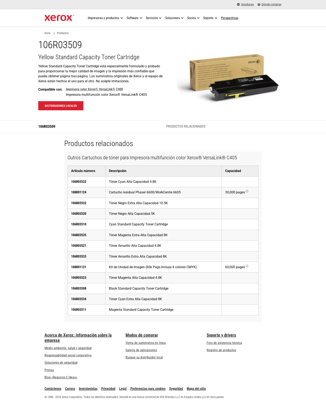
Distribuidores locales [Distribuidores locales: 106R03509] (61, 105)
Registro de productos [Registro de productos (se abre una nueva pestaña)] (221, 350)
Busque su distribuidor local (144, 357)
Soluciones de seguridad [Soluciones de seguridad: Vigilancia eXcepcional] (60, 363)
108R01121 (78, 267)
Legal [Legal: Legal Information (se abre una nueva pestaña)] (123, 388)
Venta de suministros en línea (146, 343)
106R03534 (78, 299)
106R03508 (78, 288)
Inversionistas (88, 388)
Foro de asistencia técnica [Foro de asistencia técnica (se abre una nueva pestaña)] (224, 343)
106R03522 (78, 182)
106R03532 (78, 203)
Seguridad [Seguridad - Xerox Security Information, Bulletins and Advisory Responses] (176, 388)
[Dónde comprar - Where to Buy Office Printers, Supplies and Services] (270, 4)
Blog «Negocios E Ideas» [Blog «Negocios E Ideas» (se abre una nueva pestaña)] (60, 377)
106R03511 (78, 310)
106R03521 (78, 246)
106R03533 (78, 256)
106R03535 (78, 235)
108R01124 (78, 192)
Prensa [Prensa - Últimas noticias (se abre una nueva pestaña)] (49, 370)
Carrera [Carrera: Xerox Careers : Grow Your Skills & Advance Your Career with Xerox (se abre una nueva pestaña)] (70, 388)
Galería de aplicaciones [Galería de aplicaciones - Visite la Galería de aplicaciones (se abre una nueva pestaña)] (141, 350)
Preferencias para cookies (147, 388)
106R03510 (78, 224)
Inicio (47, 33)
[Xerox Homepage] (59, 18)
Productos (63, 33)
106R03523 (78, 278)
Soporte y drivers (221, 335)
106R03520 (78, 214)
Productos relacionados (185, 126)
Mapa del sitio (196, 388)
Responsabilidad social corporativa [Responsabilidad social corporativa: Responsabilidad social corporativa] (67, 355)
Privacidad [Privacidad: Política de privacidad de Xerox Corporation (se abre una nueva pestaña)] (108, 388)
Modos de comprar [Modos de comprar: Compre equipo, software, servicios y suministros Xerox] (142, 335)
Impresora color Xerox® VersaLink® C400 (94, 89)
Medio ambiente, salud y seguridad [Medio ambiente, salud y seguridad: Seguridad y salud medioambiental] (67, 348)
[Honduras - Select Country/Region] (245, 4)
